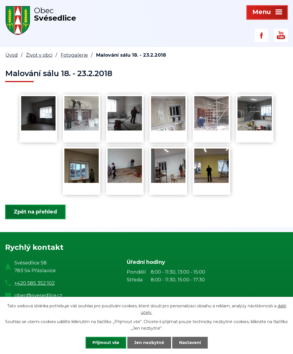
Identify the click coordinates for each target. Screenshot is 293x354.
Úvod (11, 55)
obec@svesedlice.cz (38, 295)
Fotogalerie (74, 55)
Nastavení (190, 342)
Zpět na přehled (35, 212)
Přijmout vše (105, 342)
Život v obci (39, 55)
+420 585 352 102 (34, 283)
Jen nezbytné (149, 342)
